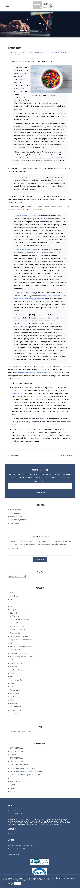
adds (27, 168)
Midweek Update (66, 455)
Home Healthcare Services (25, 293)
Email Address (40, 482)
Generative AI (15, 650)
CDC (19, 52)
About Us (11, 810)
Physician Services (22, 315)
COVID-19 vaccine (34, 52)
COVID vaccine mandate (20, 619)
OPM (12, 687)
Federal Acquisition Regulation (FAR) (23, 768)
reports (26, 388)
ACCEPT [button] (17, 883)
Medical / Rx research (17, 663)
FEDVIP (12, 785)
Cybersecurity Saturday (18, 520)
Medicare (43, 52)
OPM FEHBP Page (16, 748)
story (41, 419)
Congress (13, 610)
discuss (18, 88)
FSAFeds (13, 788)
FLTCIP (12, 791)
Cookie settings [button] (8, 883)
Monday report (15, 513)
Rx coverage (14, 693)
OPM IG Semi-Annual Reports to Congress (25, 775)
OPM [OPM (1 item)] (30, 731)
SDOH (12, 700)
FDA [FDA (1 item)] (9, 731)
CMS (11, 606)
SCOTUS (13, 697)
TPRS (10, 834)
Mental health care (17, 670)
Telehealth (50, 52)
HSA (11, 660)
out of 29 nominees (47, 435)
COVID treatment (18, 616)
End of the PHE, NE (19, 629)
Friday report (14, 523)
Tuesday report (15, 510)
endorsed (49, 158)
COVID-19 (25, 52)
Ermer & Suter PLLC (15, 813)
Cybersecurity (15, 633)
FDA (11, 643)
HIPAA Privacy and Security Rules (22, 656)
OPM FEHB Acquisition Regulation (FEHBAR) (26, 771)
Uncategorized (15, 710)
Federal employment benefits (20, 646)
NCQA (12, 673)
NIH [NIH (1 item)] (19, 731)
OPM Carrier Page (16, 751)
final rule (44, 219)
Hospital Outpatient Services (26, 216)
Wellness (15, 596)
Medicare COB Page (17, 781)
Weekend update (16, 516)
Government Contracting (19, 653)
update (19, 202)
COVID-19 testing (18, 623)
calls (38, 367)
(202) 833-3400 (13, 854)
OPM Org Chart (15, 778)
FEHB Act (13, 755)
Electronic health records (19, 636)
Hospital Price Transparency (26, 250)
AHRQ (12, 599)
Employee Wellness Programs (21, 640)
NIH (11, 677)
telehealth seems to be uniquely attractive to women (33, 373)
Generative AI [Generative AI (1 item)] (13, 731)
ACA (11, 593)
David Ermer (12, 52)
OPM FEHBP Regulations (19, 765)
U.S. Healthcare (59, 52)
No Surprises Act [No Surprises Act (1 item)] (24, 731)
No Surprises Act (16, 680)
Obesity (12, 683)
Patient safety (15, 690)
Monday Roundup (14, 455)
